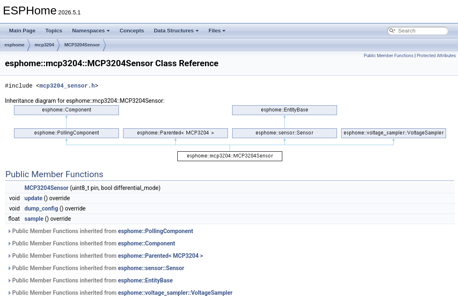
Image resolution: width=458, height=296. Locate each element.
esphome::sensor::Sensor (151, 268)
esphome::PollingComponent (155, 231)
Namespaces (91, 31)
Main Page (22, 31)
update (33, 198)
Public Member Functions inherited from (100, 231)
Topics (53, 31)
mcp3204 (44, 44)
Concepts (132, 31)
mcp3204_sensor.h (67, 86)
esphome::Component (146, 243)
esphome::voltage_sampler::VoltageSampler (175, 292)
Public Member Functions (389, 55)
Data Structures (176, 31)
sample (34, 218)
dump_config (41, 208)
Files (217, 31)
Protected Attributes (436, 55)
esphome (14, 44)
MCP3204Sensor (82, 44)
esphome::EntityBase (145, 280)
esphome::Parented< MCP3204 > (160, 255)
